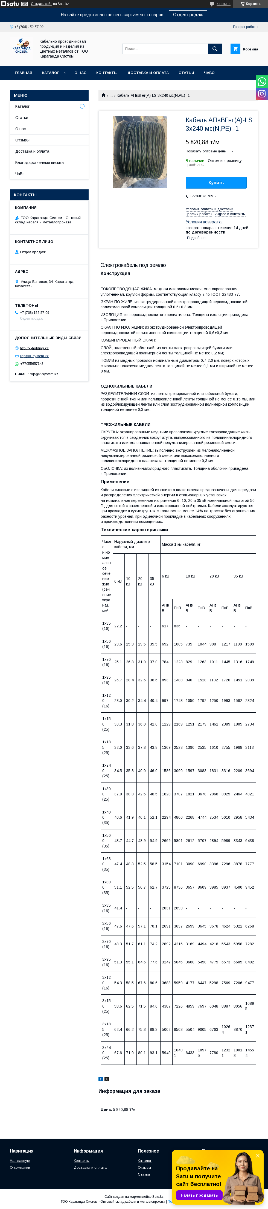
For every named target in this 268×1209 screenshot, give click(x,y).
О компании (20, 1167)
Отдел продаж (188, 14)
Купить (216, 182)
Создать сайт (41, 4)
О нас (80, 73)
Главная (23, 73)
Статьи (186, 73)
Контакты (107, 73)
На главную (20, 1161)
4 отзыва (224, 4)
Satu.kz (158, 1197)
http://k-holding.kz (34, 348)
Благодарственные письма (39, 162)
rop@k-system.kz (34, 356)
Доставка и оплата (148, 73)
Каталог (50, 73)
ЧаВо (209, 73)
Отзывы (22, 140)
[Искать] (215, 49)
